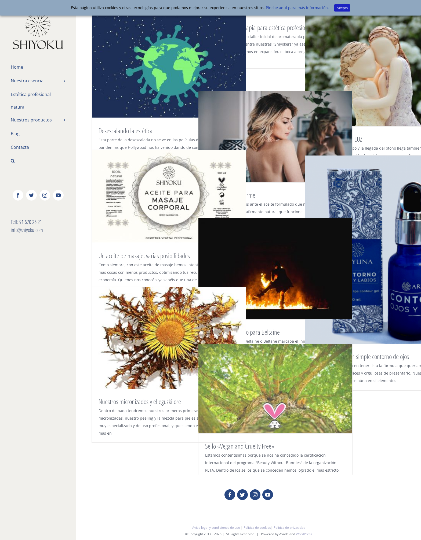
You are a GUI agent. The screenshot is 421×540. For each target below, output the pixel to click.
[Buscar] (38, 161)
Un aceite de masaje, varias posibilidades (144, 255)
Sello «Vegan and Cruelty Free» (239, 445)
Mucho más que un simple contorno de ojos (360, 356)
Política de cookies (257, 527)
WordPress (304, 534)
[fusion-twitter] (242, 494)
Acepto (342, 8)
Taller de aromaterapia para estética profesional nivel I (265, 27)
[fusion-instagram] (255, 494)
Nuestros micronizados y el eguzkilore (140, 401)
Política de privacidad (289, 527)
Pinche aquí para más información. (297, 7)
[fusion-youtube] (267, 494)
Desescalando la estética (126, 130)
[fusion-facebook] (229, 494)
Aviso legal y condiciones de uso (216, 527)
